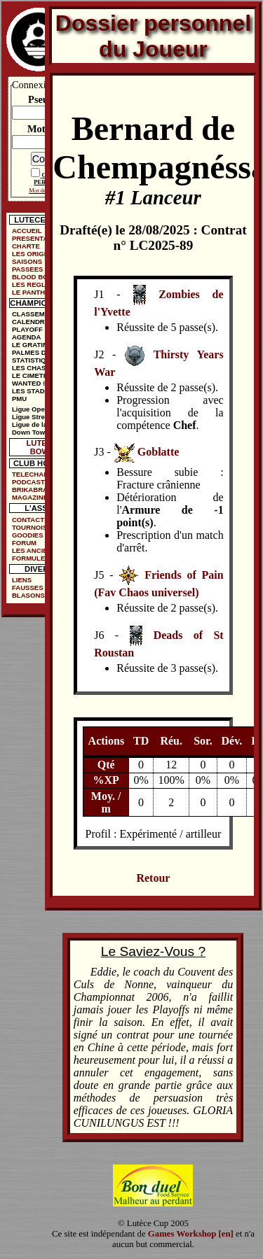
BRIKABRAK (32, 489)
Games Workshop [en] (191, 1234)
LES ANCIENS (34, 550)
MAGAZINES (32, 497)
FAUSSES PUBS (38, 587)
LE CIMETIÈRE (35, 375)
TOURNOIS (29, 527)
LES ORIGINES (36, 254)
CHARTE (26, 246)
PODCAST (28, 482)
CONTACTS (30, 519)
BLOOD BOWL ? (38, 277)
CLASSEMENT (35, 314)
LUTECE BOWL (42, 447)
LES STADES (33, 391)
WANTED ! (28, 383)
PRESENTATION (38, 238)
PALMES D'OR (35, 352)
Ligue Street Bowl (40, 417)
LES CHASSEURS (40, 368)
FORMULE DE (34, 558)
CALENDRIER (34, 321)
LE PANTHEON (36, 292)
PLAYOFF (27, 329)
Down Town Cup (38, 432)
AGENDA (26, 337)
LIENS (22, 580)
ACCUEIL (27, 230)
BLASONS (28, 595)
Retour (153, 878)
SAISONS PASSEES (27, 265)
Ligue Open (30, 409)
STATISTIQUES (36, 360)
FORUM (24, 543)
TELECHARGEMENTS (42, 474)
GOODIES (27, 535)
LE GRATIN (30, 345)
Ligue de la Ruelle (40, 424)
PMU (19, 398)
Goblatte (158, 452)
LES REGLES (33, 284)
